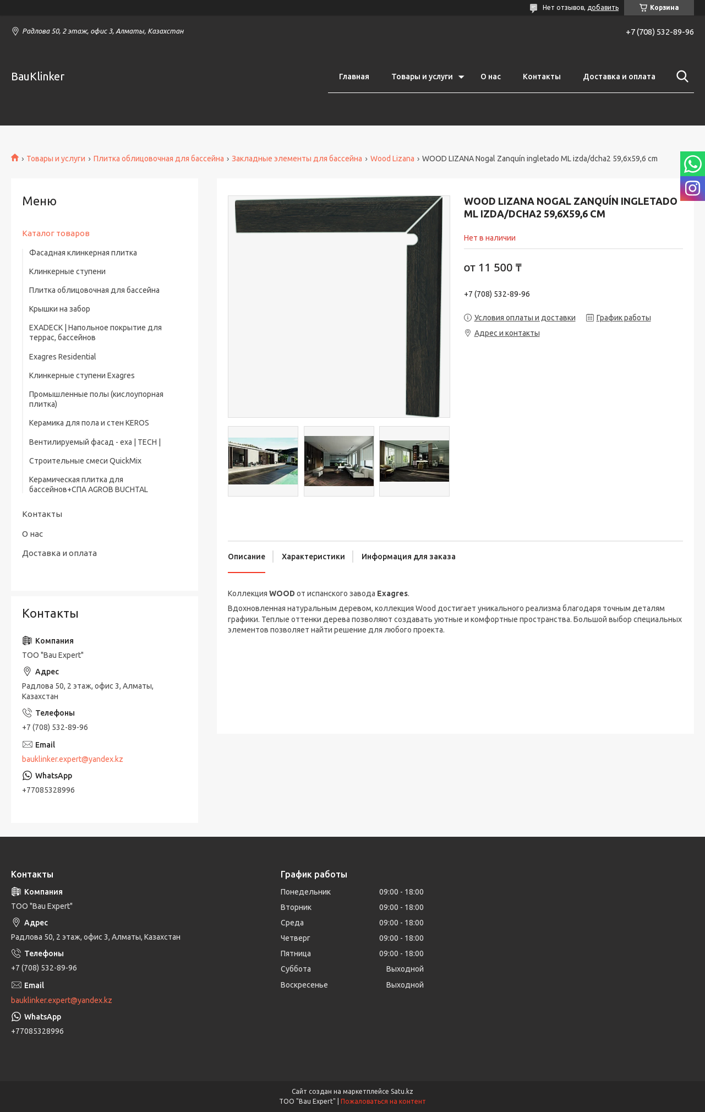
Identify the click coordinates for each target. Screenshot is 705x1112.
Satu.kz (402, 1091)
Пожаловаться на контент (383, 1101)
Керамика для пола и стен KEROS (89, 422)
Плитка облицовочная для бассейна (159, 158)
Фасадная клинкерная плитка (83, 252)
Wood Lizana (392, 158)
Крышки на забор (59, 308)
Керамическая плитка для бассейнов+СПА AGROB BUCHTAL (88, 484)
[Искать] (680, 76)
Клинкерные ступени (67, 271)
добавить (603, 7)
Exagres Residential (62, 356)
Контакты (542, 76)
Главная (354, 76)
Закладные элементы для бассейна (297, 158)
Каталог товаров (56, 233)
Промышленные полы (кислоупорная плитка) (96, 399)
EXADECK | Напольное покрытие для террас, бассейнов (95, 332)
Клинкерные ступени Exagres (82, 375)
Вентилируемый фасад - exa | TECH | (95, 442)
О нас (490, 76)
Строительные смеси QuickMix (85, 460)
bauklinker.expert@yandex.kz (72, 759)
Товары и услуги (422, 76)
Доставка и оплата (619, 76)
